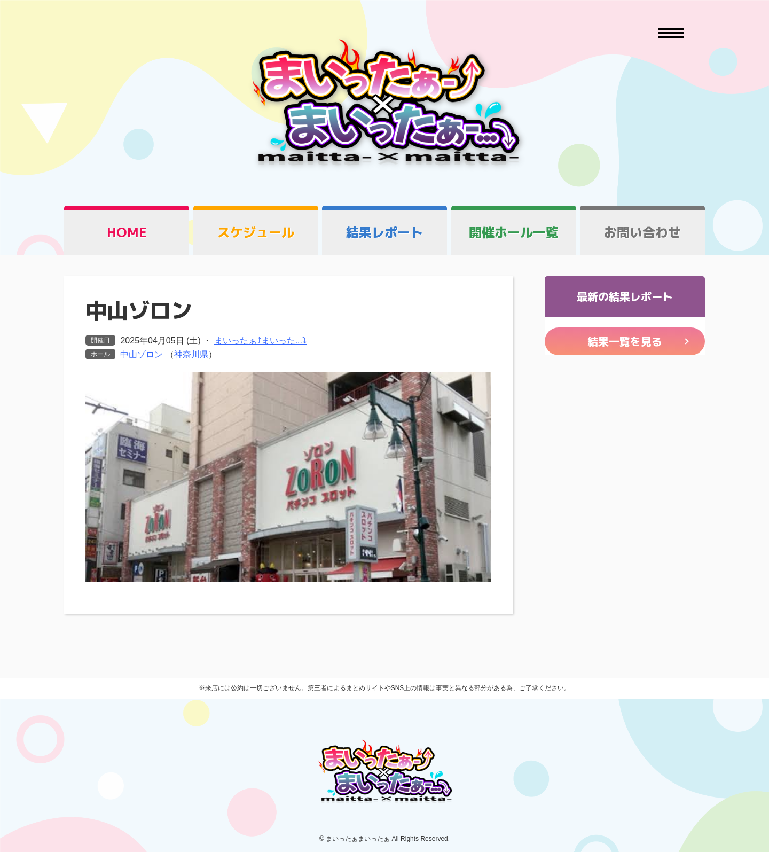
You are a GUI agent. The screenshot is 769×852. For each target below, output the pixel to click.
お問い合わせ (642, 232)
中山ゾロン (141, 354)
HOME (127, 232)
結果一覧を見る (624, 341)
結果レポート (384, 232)
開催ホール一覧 (514, 232)
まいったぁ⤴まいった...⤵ (260, 340)
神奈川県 (191, 354)
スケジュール (255, 232)
